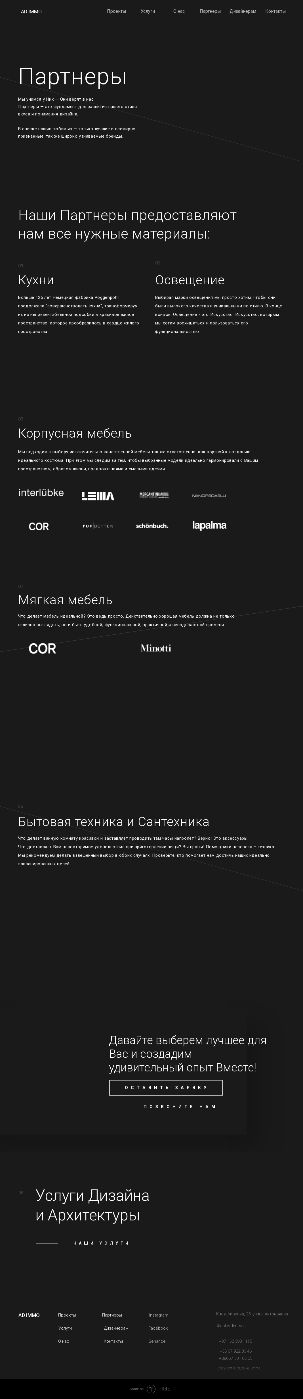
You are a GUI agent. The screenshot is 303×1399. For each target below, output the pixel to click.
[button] (166, 1088)
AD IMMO (31, 12)
